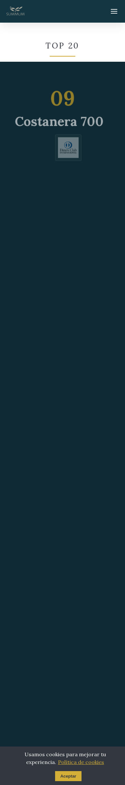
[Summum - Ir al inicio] (15, 11)
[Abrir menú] (114, 11)
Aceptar (68, 776)
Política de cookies (81, 762)
